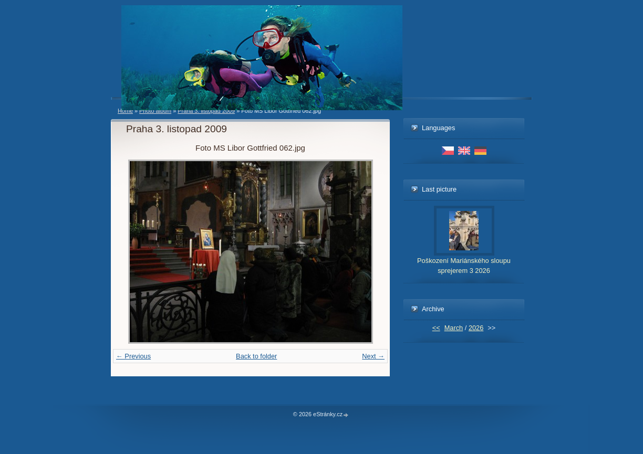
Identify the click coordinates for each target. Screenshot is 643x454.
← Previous (133, 356)
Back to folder (256, 356)
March (453, 328)
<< (436, 328)
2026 (476, 328)
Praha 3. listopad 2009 (206, 111)
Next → (373, 356)
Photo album (155, 111)
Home (125, 111)
